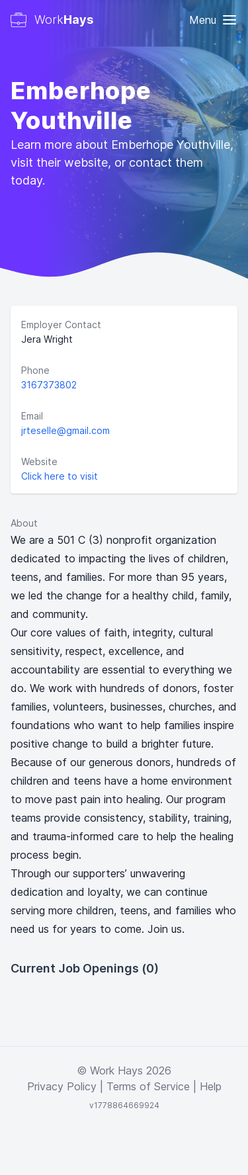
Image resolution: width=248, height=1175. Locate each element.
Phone (35, 370)
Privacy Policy (62, 1086)
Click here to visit (59, 476)
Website (39, 461)
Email (32, 415)
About (24, 523)
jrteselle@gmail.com (65, 430)
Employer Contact (61, 324)
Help (211, 1086)
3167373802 (49, 384)
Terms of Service (148, 1086)
